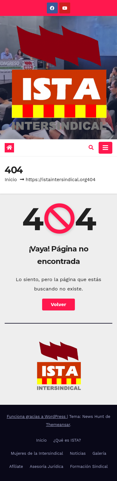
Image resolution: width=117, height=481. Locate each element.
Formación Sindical (89, 466)
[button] (91, 148)
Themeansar (58, 424)
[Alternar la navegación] (105, 148)
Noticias (78, 453)
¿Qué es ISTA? (67, 440)
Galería (99, 453)
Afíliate (16, 466)
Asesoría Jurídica (46, 466)
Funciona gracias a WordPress (37, 416)
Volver (58, 304)
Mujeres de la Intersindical (37, 453)
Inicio (11, 179)
